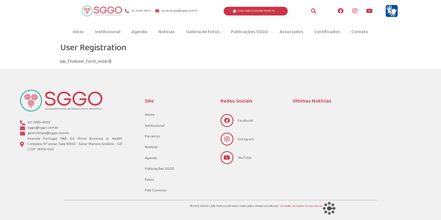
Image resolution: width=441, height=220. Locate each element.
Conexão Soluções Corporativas (301, 206)
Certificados (327, 32)
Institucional (107, 32)
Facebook (245, 121)
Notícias (166, 32)
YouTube (244, 158)
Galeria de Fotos (203, 32)
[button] (313, 11)
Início (78, 32)
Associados (291, 32)
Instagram (246, 139)
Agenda (139, 32)
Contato (359, 32)
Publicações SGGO (249, 32)
